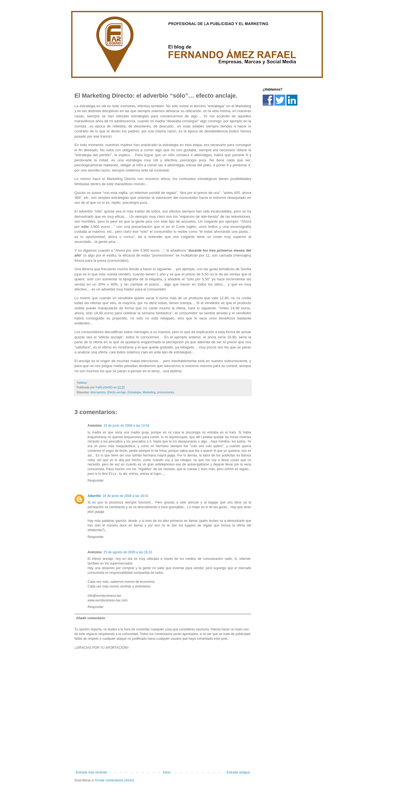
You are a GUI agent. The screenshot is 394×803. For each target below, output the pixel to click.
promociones (165, 392)
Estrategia (134, 392)
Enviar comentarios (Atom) (114, 780)
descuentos (98, 392)
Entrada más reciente (91, 772)
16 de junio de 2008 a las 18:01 (125, 496)
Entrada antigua (238, 772)
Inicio (167, 772)
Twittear (82, 382)
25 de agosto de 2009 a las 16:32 (127, 552)
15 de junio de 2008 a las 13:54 (126, 425)
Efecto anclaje (116, 392)
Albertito (94, 496)
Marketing (149, 392)
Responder (96, 480)
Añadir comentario (90, 618)
